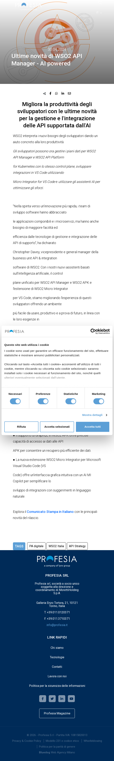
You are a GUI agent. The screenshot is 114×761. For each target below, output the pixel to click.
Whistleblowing (93, 741)
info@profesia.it (57, 625)
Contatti (57, 667)
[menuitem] (26, 741)
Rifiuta (21, 426)
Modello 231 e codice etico (62, 741)
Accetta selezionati (57, 426)
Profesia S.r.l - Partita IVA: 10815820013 (62, 735)
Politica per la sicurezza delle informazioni (57, 686)
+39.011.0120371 (58, 612)
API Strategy (77, 546)
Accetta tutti (92, 426)
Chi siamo (57, 648)
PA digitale (36, 546)
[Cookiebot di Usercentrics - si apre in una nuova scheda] (93, 331)
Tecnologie (57, 657)
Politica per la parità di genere (57, 746)
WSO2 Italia (56, 546)
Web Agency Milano (63, 752)
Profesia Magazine (57, 713)
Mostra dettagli (92, 414)
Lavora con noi (57, 676)
